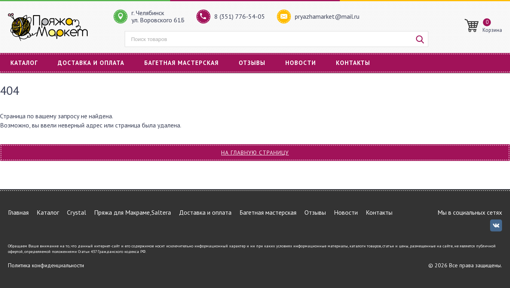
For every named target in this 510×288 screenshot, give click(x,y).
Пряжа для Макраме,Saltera (132, 212)
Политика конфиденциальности (46, 265)
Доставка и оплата (91, 63)
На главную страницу (255, 152)
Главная (18, 212)
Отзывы (252, 63)
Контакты (353, 63)
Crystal (76, 212)
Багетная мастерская (181, 63)
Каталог (24, 63)
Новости (300, 63)
